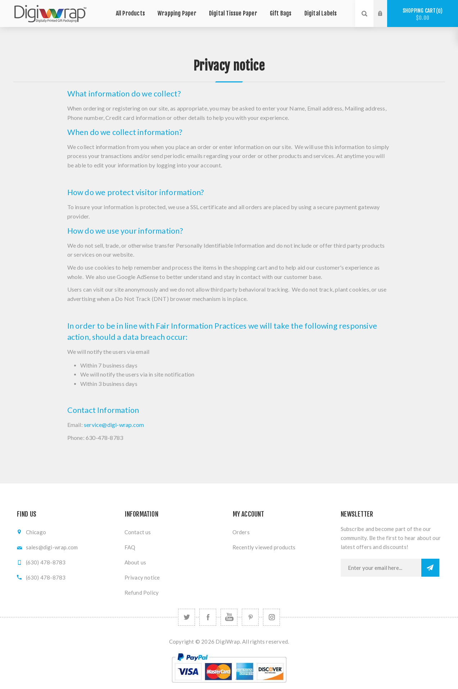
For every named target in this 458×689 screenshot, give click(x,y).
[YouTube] (229, 617)
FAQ (130, 547)
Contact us (137, 532)
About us (135, 562)
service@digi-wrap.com (114, 424)
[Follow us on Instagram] (271, 617)
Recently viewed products (264, 547)
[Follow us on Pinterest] (250, 617)
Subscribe (430, 568)
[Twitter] (186, 617)
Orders (241, 532)
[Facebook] (207, 617)
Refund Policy (141, 592)
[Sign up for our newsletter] (381, 568)
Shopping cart (422, 14)
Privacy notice (142, 577)
